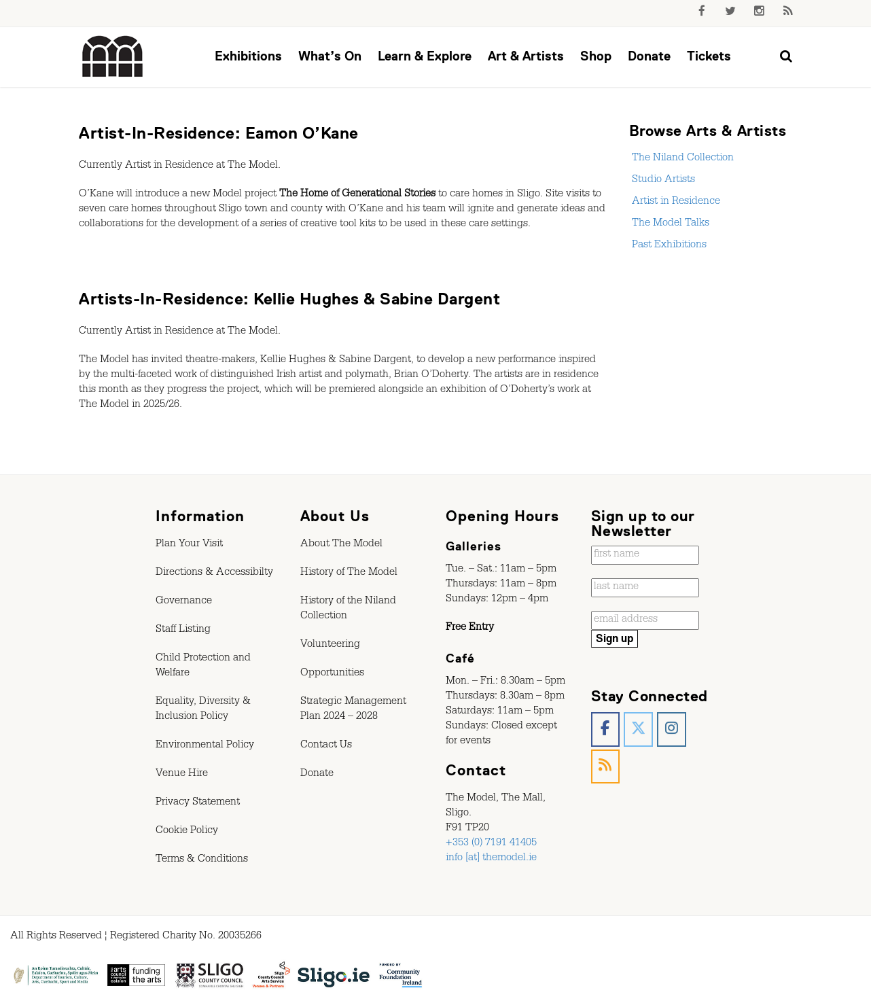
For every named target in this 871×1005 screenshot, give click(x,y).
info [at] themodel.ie (491, 858)
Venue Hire (182, 774)
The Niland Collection (681, 159)
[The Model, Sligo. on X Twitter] (638, 729)
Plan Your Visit (189, 545)
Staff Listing (183, 630)
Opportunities (332, 674)
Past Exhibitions (668, 246)
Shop (595, 56)
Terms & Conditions (202, 860)
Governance (184, 602)
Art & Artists (526, 56)
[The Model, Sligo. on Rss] (605, 767)
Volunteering (330, 645)
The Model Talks (669, 224)
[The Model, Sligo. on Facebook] (605, 729)
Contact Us (326, 746)
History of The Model (348, 573)
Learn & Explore (425, 56)
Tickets (709, 56)
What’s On (329, 56)
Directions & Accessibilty (214, 573)
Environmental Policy (205, 746)
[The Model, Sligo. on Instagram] (671, 729)
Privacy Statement (198, 803)
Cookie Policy (187, 831)
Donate (649, 56)
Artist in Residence (674, 202)
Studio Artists (662, 180)
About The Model (341, 545)
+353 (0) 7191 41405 (491, 844)
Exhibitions (248, 56)
